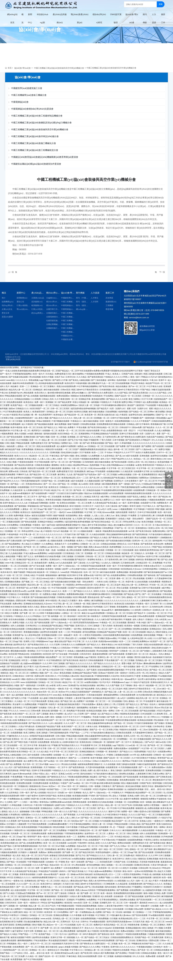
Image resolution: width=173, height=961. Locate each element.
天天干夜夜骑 (85, 452)
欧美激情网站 (72, 515)
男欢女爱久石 (71, 638)
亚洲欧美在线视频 (115, 789)
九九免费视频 (94, 456)
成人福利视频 (18, 695)
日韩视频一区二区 (113, 550)
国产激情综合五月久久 (57, 777)
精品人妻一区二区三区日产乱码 (118, 805)
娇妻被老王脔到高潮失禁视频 (62, 855)
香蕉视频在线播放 (31, 632)
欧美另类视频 (124, 644)
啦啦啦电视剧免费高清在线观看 (138, 493)
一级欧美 (98, 531)
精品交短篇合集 (87, 676)
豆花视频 (134, 868)
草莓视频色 (10, 600)
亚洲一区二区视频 (59, 437)
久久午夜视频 (22, 440)
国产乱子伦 (73, 440)
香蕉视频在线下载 (158, 424)
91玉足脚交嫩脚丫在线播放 (35, 707)
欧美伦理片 (69, 383)
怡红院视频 (66, 928)
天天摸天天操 (139, 922)
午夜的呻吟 (82, 843)
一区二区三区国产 (71, 449)
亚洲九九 (168, 937)
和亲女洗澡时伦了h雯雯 (130, 676)
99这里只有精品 (138, 383)
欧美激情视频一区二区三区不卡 (24, 497)
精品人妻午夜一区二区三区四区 (121, 449)
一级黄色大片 (158, 821)
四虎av (28, 515)
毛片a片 (56, 531)
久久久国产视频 (113, 685)
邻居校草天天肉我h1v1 (153, 887)
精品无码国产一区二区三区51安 (125, 821)
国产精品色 (163, 497)
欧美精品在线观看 (17, 629)
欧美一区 (78, 635)
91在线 (47, 490)
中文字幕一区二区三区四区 (152, 748)
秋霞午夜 (129, 582)
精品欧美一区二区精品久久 (133, 553)
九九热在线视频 (141, 582)
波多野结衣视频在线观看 (134, 770)
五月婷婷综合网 (156, 607)
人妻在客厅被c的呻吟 (83, 698)
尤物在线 (4, 377)
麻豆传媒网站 (78, 374)
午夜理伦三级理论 (151, 840)
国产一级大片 (6, 374)
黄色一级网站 (84, 600)
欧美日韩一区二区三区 (129, 726)
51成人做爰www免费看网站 (36, 553)
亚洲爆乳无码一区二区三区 (137, 654)
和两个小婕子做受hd (29, 796)
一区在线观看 (77, 679)
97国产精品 (145, 390)
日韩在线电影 (114, 569)
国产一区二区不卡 (124, 742)
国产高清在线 (24, 821)
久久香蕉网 (36, 399)
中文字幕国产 (73, 789)
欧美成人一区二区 (142, 459)
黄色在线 (45, 711)
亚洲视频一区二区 (102, 418)
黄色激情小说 (45, 745)
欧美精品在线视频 (94, 711)
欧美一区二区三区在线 (33, 427)
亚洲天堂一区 (36, 594)
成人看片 (97, 770)
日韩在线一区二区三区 (95, 556)
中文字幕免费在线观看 (13, 412)
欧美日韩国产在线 (103, 909)
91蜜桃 (110, 755)
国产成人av (120, 456)
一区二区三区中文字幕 (28, 745)
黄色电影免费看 (98, 399)
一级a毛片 (61, 512)
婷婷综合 (140, 559)
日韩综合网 (143, 868)
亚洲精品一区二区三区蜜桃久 (43, 386)
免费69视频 (19, 515)
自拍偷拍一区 (52, 862)
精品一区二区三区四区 (113, 849)
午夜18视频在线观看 (61, 421)
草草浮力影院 (135, 506)
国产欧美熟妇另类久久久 (38, 644)
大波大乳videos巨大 (43, 666)
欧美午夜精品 (17, 547)
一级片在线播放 (128, 666)
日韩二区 (80, 553)
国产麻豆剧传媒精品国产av (155, 572)
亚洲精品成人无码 (13, 827)
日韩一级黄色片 (121, 673)
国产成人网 (94, 478)
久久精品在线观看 (97, 534)
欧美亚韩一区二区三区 (50, 859)
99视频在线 (129, 792)
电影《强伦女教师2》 (136, 519)
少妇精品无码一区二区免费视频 (149, 563)
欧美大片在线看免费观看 (139, 648)
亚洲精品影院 (15, 660)
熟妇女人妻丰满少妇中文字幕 (133, 591)
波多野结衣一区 (75, 934)
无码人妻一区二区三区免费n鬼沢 (62, 707)
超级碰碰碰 (25, 811)
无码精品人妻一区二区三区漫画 (59, 412)
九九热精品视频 (16, 553)
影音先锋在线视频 (16, 619)
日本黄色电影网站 (150, 569)
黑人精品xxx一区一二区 (53, 925)
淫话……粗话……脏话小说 (155, 789)
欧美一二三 (68, 591)
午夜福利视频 (81, 383)
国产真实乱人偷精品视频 (79, 380)
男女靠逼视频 (35, 377)
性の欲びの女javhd (63, 509)
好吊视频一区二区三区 (155, 553)
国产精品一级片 (112, 443)
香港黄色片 (61, 900)
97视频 (77, 689)
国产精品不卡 (140, 613)
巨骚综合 (12, 594)
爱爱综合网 (21, 600)
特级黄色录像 (154, 862)
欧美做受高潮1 (39, 412)
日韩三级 (167, 374)
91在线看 (40, 575)
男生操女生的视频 (69, 764)
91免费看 (132, 515)
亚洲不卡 (163, 380)
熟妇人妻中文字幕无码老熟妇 (94, 525)
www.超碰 (132, 616)
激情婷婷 (111, 742)
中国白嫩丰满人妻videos (120, 915)
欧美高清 (165, 525)
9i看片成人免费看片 (67, 427)
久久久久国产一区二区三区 (75, 723)
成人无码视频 (6, 635)
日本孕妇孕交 (31, 626)
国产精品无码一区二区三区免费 (42, 471)
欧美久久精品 (66, 465)
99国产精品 (157, 547)
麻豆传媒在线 (163, 701)
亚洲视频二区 (51, 402)
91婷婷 (92, 796)
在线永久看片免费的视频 (80, 896)
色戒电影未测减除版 (123, 956)
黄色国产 (131, 405)
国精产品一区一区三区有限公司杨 (104, 729)
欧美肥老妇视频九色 (9, 843)
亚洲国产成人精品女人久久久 (156, 909)
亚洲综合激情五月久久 (160, 682)
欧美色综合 (29, 402)
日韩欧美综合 (18, 676)
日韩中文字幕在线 (47, 689)
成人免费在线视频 (150, 402)
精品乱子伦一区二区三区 (61, 490)
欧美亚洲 (13, 654)
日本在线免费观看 (71, 868)
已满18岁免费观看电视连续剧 (25, 846)
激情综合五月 (53, 950)
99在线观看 (76, 632)
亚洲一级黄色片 (107, 421)
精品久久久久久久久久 (9, 452)
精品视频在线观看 (35, 830)
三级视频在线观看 (121, 755)
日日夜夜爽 (79, 556)
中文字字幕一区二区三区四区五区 (121, 468)
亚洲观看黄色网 (135, 884)
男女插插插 (159, 720)
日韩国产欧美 (145, 783)
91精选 (145, 874)
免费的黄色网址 (159, 531)
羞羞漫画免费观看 (100, 654)
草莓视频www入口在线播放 (123, 465)
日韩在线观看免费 (128, 695)
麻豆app (90, 471)
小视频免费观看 (7, 434)
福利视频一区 (129, 912)
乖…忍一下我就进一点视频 (121, 827)
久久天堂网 (55, 644)
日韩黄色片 (107, 786)
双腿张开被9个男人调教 (78, 528)
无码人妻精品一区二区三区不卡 (134, 597)
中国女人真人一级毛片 (48, 774)
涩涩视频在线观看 (49, 635)
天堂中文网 (29, 931)
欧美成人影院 (94, 843)
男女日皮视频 (24, 415)
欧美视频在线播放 (147, 777)
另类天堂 (96, 497)
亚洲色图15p (14, 393)
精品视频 (4, 814)
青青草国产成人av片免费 (27, 588)
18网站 (17, 789)
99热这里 (166, 868)
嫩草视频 (62, 575)
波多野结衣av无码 (152, 896)
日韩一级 (78, 443)
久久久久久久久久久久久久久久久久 (47, 814)
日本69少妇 (71, 377)
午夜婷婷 (110, 673)
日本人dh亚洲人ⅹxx (162, 619)
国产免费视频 (107, 481)
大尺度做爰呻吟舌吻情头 (138, 380)
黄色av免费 (137, 427)
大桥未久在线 (102, 582)
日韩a (94, 761)
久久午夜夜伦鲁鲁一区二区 (66, 399)
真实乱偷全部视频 (133, 786)
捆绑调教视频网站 (122, 610)
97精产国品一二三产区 (79, 733)
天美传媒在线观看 (94, 695)
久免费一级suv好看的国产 (47, 874)
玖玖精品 (50, 374)
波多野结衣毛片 (20, 644)
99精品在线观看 (23, 443)
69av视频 (65, 950)
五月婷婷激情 (88, 462)
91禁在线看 (80, 711)
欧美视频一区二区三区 (72, 497)
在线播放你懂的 (113, 471)
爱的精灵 (132, 622)
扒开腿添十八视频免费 (16, 824)
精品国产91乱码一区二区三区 (158, 383)
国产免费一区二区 (27, 613)
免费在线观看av (63, 396)
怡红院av (75, 821)
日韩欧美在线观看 (124, 733)
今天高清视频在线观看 (128, 767)
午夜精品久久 (76, 421)
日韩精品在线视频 (108, 544)
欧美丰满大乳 (7, 572)
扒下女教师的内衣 (165, 626)
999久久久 (155, 717)
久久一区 (80, 937)
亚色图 (61, 792)
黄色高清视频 (65, 673)
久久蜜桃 (115, 726)
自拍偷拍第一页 (120, 896)
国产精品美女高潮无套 (138, 393)
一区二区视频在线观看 (33, 405)
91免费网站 (92, 638)
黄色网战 (31, 651)
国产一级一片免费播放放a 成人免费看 (86, 912)
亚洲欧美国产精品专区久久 (28, 559)
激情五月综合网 (31, 695)
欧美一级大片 (39, 374)
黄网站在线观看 (124, 843)
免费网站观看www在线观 (94, 550)
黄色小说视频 (20, 434)
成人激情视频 (155, 874)
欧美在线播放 (117, 736)
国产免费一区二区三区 (90, 893)
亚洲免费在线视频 (153, 770)
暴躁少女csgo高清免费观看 (93, 613)
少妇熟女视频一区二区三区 (74, 780)
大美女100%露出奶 (26, 726)
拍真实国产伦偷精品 (155, 437)
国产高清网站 (121, 953)
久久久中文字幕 (112, 799)
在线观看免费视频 (135, 840)
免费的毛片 (98, 925)
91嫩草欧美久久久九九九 (18, 736)
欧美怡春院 (119, 626)
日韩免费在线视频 (88, 424)
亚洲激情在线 (30, 881)
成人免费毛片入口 (107, 500)
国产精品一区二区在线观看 (50, 497)
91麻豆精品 (55, 456)
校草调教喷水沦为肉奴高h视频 (48, 556)
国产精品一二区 (17, 484)
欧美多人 (117, 374)
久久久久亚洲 (92, 641)
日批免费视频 (111, 412)
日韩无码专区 (17, 632)
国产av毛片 (150, 742)
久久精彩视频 (120, 881)
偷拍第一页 (64, 874)
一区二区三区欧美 (37, 550)
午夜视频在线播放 (52, 613)
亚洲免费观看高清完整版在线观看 (111, 424)
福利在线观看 (122, 512)
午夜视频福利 (48, 805)
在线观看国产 (134, 748)
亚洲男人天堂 (29, 641)
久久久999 (47, 663)
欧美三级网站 (29, 733)
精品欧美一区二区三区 (39, 456)
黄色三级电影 (121, 515)
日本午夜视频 (118, 440)
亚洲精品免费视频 (149, 676)
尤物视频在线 (166, 537)
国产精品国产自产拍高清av (85, 474)
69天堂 (25, 660)
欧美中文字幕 (152, 556)
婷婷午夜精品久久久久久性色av (78, 761)
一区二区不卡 (62, 767)
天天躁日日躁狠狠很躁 (144, 723)
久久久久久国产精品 (158, 393)
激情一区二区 (142, 666)
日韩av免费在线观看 (146, 616)
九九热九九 (106, 563)
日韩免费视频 (26, 525)
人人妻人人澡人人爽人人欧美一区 (52, 459)
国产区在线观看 (134, 446)
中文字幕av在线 (108, 840)
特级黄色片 (96, 616)
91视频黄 (135, 418)
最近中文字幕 (41, 748)
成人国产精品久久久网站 (108, 714)
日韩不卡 (18, 537)
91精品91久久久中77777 (124, 452)
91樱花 (19, 556)
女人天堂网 (77, 519)
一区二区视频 (112, 944)
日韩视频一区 (102, 751)
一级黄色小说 (18, 881)
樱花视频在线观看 (18, 651)
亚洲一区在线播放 (37, 569)
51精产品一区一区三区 (125, 528)
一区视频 (33, 660)
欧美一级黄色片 (117, 934)
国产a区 (86, 443)
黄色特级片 (72, 616)
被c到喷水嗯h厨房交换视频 (59, 393)
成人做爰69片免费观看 (66, 446)
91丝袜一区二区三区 (158, 585)
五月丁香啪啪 (110, 607)
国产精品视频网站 (13, 544)
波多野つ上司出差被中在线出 (74, 569)
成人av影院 (84, 484)
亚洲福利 (13, 528)
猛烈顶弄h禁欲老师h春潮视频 (83, 408)
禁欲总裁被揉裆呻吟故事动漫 (118, 534)
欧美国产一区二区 (158, 641)
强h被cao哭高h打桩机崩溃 (82, 874)
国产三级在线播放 (99, 380)
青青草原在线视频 (53, 500)
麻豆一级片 (6, 695)
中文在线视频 (70, 925)
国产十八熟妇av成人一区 (146, 449)
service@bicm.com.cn (139, 317)
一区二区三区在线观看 (18, 566)
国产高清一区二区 (145, 950)
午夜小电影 (83, 440)
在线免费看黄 (53, 519)
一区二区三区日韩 (77, 430)
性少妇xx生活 (155, 868)
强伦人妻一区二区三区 (83, 418)
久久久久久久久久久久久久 (51, 534)
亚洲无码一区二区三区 (142, 541)
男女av (157, 707)
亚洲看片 (150, 578)
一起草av (136, 871)
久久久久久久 (22, 380)
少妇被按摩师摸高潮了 (24, 418)
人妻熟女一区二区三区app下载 (34, 509)
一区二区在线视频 (114, 701)
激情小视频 (148, 893)
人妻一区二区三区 (125, 692)
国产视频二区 (83, 534)
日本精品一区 (30, 500)
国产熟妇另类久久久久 (38, 723)
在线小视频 (12, 462)
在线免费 (80, 862)
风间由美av (51, 799)
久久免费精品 (48, 544)
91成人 (108, 374)
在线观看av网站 (165, 751)
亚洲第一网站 (21, 840)
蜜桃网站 (55, 465)
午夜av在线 (29, 777)
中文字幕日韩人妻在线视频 (64, 610)
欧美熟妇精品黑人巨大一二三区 (75, 478)
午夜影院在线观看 (26, 462)
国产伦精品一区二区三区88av (141, 412)
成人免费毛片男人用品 (33, 761)
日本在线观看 (146, 714)
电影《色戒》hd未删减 (55, 550)
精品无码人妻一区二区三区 (20, 390)
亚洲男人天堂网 (12, 900)
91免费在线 (163, 481)
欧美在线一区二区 (142, 717)
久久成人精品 (43, 751)
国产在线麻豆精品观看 (18, 377)
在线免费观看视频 (122, 421)
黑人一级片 (23, 944)
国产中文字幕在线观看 (33, 959)
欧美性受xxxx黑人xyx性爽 (24, 591)
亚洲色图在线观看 (8, 783)
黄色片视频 (37, 925)
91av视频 (18, 729)
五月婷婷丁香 (156, 604)
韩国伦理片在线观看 (54, 449)
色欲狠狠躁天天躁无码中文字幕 (65, 944)
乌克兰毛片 (100, 506)
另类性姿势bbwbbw (65, 578)
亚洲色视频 (145, 456)
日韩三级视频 (68, 556)
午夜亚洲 (116, 402)
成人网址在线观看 (19, 468)
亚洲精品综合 (155, 629)
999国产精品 (25, 770)
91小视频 (159, 928)
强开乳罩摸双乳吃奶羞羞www (86, 622)
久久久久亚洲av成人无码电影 (33, 789)
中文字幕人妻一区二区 (20, 430)
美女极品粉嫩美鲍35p (33, 922)
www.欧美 (77, 903)
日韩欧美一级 (79, 604)
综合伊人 (154, 704)
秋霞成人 (41, 500)
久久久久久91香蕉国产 (141, 421)
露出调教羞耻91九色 (97, 383)
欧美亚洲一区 (91, 415)
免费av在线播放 (127, 931)
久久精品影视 (122, 884)
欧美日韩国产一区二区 (40, 408)
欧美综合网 (158, 544)
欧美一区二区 (125, 944)
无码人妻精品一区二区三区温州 (107, 585)
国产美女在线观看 (146, 852)
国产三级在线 (80, 563)
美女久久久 (30, 638)
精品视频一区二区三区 (155, 685)
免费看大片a (61, 607)
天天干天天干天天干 (71, 717)
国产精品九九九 (51, 427)
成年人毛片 (5, 386)
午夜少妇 (154, 380)
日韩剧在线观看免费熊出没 (122, 937)
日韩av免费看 (47, 755)
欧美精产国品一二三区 (57, 789)
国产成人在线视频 (31, 396)
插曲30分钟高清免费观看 (23, 383)
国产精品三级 (111, 692)
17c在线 (89, 541)
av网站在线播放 (125, 474)
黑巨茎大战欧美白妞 (106, 415)
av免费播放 (71, 846)
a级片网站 (105, 497)
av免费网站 (59, 522)
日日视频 (129, 909)
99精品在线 (31, 572)
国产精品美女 (149, 427)
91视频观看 (121, 840)
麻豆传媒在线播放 (96, 412)
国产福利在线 (150, 575)
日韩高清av (66, 648)
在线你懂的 (130, 604)
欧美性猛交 (59, 415)
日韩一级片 (25, 792)
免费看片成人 (67, 443)
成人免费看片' (79, 701)
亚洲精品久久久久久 (22, 877)
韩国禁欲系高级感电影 (129, 714)
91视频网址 (86, 717)
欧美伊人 (81, 541)
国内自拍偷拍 (86, 774)
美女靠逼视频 (98, 887)
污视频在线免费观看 (156, 500)
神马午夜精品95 (90, 934)
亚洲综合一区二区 (117, 582)
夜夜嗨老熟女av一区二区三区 (95, 629)
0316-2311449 (142, 314)
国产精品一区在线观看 (16, 862)
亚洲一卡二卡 (35, 440)
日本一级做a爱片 (65, 635)
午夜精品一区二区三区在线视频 (113, 622)
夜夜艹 (51, 509)
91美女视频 (82, 427)
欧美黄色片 (63, 758)
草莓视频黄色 (104, 726)
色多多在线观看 (93, 430)
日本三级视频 (129, 559)
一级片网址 (77, 629)
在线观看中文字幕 (141, 471)
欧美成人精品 (31, 459)
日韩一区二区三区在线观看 (127, 711)
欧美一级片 (121, 500)
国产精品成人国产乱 (132, 594)
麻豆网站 (101, 685)
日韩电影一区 (148, 396)
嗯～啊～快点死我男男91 (42, 415)
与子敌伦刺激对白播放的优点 (102, 733)
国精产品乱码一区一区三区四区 (128, 396)
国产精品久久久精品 (99, 537)
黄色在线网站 (44, 619)
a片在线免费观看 (116, 493)
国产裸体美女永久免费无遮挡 (100, 393)
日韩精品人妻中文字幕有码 (138, 424)
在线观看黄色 (36, 654)
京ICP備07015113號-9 (120, 362)
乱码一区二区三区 (91, 572)
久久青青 (9, 515)
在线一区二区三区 (15, 575)
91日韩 (93, 783)
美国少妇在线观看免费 (66, 386)
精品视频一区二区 (68, 531)
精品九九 (151, 632)
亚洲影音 (96, 896)
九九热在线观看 (66, 563)
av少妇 (6, 415)
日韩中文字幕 (34, 840)
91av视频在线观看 (157, 915)
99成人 (134, 950)
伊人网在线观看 (27, 393)
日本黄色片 (158, 947)
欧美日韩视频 (148, 522)
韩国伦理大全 (20, 830)
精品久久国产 (165, 673)
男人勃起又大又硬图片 (31, 544)
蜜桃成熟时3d (160, 786)
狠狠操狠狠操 (83, 537)
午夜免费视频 (17, 777)
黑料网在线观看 (7, 456)
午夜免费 (163, 881)
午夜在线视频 (68, 559)
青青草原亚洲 (148, 465)
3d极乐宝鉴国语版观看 (161, 390)
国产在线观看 (158, 446)
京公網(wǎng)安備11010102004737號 (152, 362)
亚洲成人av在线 (65, 774)
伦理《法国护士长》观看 (120, 408)
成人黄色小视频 (42, 418)
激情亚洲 (140, 405)
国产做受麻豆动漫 (157, 843)
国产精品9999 (29, 541)
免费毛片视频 (164, 449)
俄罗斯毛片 (36, 430)
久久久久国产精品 (70, 811)
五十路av (156, 525)
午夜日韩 (15, 578)
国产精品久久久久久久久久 (61, 418)
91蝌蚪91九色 (22, 474)
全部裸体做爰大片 (90, 748)
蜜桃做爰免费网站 (111, 695)
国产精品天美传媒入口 (78, 871)
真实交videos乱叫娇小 (46, 578)
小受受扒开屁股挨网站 (92, 635)
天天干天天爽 (147, 399)
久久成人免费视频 (162, 430)
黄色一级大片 (139, 685)
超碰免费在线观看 (8, 940)
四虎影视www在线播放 (108, 641)
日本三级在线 (112, 506)
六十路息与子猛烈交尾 (140, 682)
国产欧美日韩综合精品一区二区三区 (103, 427)
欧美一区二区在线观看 (78, 739)
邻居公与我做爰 (79, 402)
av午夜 (10, 478)
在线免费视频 (165, 556)
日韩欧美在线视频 (118, 497)
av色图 (30, 434)
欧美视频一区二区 (38, 821)
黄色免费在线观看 (15, 402)
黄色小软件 (127, 871)
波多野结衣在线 (135, 415)
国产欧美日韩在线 (107, 386)
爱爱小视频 (127, 663)
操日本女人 (55, 547)
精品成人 (154, 654)
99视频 (160, 635)
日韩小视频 (10, 443)
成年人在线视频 (17, 626)
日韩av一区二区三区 (52, 478)
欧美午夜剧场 (17, 427)
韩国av (163, 490)
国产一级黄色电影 (147, 418)
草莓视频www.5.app (45, 641)
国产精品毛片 (103, 408)
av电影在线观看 (55, 553)
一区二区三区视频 (15, 421)
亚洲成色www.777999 (159, 478)
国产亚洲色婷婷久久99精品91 (138, 440)
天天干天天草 (6, 871)
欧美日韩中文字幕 (75, 575)
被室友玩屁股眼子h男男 (42, 515)
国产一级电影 (124, 484)
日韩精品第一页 (153, 490)
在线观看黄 (104, 827)
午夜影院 (14, 415)
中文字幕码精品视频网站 (87, 386)
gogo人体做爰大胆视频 (69, 947)
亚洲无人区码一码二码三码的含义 (142, 462)
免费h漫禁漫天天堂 (63, 374)
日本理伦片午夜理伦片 (9, 915)
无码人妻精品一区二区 (132, 701)
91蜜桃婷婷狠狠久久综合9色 (107, 676)
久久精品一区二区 (8, 559)
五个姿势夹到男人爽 (111, 437)
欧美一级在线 (107, 893)
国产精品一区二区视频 (67, 484)
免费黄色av (144, 478)
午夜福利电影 (13, 534)
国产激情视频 (20, 506)
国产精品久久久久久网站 (91, 437)
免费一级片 (39, 402)
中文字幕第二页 (102, 915)
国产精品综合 (46, 506)
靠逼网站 (91, 559)
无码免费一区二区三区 (20, 833)
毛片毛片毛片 (105, 682)
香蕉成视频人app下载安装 (40, 380)
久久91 (43, 519)
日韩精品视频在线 (33, 629)
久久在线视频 (110, 764)
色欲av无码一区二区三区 (47, 692)
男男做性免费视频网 (12, 424)
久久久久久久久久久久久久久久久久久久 (121, 600)
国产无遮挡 (92, 670)
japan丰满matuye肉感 (22, 774)
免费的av (43, 852)
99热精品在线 (77, 572)
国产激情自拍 (118, 786)
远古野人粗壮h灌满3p (147, 679)
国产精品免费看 (88, 689)
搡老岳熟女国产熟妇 (63, 641)
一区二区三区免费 (84, 503)
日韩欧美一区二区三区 (90, 544)
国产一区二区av (50, 484)
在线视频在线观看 (100, 493)
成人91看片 (28, 666)
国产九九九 (136, 484)
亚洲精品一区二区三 (38, 950)
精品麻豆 (15, 386)
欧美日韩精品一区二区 (67, 434)
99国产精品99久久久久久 (122, 459)
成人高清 (17, 855)
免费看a (152, 799)
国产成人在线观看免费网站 (114, 575)
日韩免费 (160, 515)
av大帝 (133, 755)
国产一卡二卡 (145, 767)
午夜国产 (52, 493)
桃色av (129, 500)
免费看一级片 (52, 566)
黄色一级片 (135, 377)
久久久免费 (10, 840)
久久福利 (45, 840)
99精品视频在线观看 (13, 396)
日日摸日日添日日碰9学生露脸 (70, 493)
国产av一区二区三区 (137, 386)
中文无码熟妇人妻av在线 (68, 676)
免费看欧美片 (163, 503)
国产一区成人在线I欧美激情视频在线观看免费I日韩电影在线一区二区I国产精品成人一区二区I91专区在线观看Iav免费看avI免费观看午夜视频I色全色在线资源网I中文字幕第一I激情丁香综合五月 (80, 371)
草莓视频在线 (33, 506)
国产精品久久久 (94, 644)
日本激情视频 (105, 390)
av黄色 (138, 465)
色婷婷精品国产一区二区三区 (43, 512)
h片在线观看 (105, 821)
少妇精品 (87, 497)
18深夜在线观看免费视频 (104, 648)
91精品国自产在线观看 (48, 871)
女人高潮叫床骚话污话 (33, 490)
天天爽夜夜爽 (109, 884)
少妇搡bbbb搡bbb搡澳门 (58, 824)
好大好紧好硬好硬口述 (160, 471)
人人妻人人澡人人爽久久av (103, 515)
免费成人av (82, 446)
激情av (12, 408)
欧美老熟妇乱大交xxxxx (131, 569)
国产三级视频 (43, 714)
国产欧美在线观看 (119, 462)
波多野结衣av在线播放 (98, 569)
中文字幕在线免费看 (126, 808)
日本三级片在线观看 (31, 755)
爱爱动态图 (154, 940)
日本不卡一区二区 (164, 452)
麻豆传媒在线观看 (51, 390)
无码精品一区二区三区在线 (49, 682)
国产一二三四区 (21, 802)
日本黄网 (41, 685)
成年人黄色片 (138, 619)
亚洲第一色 (54, 503)
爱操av (43, 607)
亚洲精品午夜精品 (45, 522)
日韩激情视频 (117, 594)
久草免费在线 (14, 814)
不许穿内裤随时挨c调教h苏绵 (113, 405)
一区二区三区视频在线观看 (139, 739)
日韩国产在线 (128, 374)
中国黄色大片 (106, 402)
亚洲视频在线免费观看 (65, 909)
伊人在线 (148, 638)
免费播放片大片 (24, 720)
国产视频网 (104, 830)
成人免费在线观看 (36, 739)
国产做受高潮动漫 (95, 377)
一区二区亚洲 (73, 459)
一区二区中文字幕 (20, 569)
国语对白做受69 (94, 588)
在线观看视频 (23, 487)
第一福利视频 (93, 402)
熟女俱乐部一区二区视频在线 (15, 786)
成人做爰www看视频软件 (20, 493)
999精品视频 (47, 811)
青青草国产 (114, 651)
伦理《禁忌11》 (130, 430)
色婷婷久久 (67, 729)
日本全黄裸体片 (132, 481)
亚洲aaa (101, 673)
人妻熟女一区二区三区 (25, 446)
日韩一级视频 (95, 786)
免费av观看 (151, 956)
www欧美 (16, 679)
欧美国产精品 (17, 405)
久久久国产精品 (121, 393)
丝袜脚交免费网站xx (69, 405)
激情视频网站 (149, 415)
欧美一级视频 (127, 657)
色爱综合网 (39, 676)
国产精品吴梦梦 (65, 402)
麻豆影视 (7, 679)
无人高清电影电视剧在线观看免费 (49, 383)
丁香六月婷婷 (106, 440)
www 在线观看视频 (75, 512)
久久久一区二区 (162, 427)
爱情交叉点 (122, 544)
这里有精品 (106, 679)
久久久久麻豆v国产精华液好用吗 (109, 619)
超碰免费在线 (153, 591)
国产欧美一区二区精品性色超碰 (87, 490)
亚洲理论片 (119, 481)
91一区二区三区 (109, 588)
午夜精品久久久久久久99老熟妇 (27, 616)
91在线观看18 (150, 701)
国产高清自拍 (102, 796)
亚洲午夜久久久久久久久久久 (123, 947)
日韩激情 (69, 698)
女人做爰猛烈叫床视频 (134, 789)
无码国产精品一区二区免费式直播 (55, 481)
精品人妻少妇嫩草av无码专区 (120, 525)
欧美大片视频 (48, 377)
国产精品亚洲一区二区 (74, 415)
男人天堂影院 (119, 704)
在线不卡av (60, 377)
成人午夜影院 (122, 415)
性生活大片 (52, 792)
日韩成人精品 (29, 575)
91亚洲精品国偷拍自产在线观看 (104, 434)
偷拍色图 (11, 446)
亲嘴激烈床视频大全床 (162, 692)
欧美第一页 (64, 430)
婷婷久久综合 (100, 591)
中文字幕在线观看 (42, 462)
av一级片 (123, 503)
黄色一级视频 (85, 515)
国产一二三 (28, 537)
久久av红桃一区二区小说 (136, 745)
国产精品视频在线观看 (44, 424)
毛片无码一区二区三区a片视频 (36, 764)
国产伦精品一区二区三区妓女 (97, 937)
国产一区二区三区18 (148, 481)
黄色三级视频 (81, 456)
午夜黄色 (69, 670)
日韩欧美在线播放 (43, 465)
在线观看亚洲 (112, 767)
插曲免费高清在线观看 (85, 651)
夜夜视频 (71, 937)
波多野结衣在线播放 (159, 456)
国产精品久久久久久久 (83, 591)
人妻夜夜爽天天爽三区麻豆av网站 (154, 600)
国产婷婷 (149, 849)
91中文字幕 (131, 670)
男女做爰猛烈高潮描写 (58, 940)
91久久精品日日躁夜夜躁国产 (78, 692)
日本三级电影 (94, 626)
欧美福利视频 (164, 462)
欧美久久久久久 (21, 456)
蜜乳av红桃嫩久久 (80, 393)
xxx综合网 (72, 843)
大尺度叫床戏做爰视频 (95, 767)
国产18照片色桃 (21, 742)
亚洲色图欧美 (80, 471)
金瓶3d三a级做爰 (16, 459)
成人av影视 (83, 610)
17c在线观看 (150, 405)
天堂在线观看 (128, 550)
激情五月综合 (143, 670)
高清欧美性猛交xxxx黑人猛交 (12, 648)
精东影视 (68, 903)
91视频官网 (94, 440)
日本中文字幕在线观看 (147, 512)
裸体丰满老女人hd (158, 459)
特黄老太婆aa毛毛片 (153, 566)
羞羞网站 (67, 468)
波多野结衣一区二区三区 (95, 833)
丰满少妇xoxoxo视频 (97, 468)
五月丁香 (46, 616)
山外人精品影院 (56, 723)
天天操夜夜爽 (126, 877)
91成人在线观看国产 (92, 840)
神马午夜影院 (75, 506)
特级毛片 (133, 512)
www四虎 (65, 572)
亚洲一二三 (25, 386)
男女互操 (165, 707)
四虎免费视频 (115, 547)
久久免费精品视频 (29, 704)
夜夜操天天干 (61, 544)
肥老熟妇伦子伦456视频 (92, 607)
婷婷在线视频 (150, 635)
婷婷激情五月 (98, 692)
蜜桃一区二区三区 (124, 578)
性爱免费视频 (28, 449)
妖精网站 (131, 698)
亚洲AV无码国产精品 (48, 796)
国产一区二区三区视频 (107, 474)
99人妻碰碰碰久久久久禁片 (150, 846)
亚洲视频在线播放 (13, 582)
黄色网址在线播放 (141, 629)
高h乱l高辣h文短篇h (69, 452)
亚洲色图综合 (141, 528)
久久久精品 (82, 377)
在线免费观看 (39, 537)
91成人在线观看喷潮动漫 (111, 430)
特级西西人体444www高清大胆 (79, 585)
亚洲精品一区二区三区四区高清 (140, 707)
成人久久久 (14, 811)
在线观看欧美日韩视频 (78, 666)
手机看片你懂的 (99, 717)
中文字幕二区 (90, 512)
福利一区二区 (142, 881)
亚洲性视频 (55, 452)
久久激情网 (41, 541)
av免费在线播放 (140, 500)
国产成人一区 (103, 808)
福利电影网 (157, 541)
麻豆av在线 (161, 742)
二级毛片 (32, 944)
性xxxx (45, 786)
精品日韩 (51, 607)
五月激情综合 (87, 648)
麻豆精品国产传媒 (13, 449)
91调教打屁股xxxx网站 (107, 638)
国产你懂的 (123, 506)
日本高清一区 (62, 739)
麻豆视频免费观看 (110, 484)
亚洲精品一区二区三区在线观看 (101, 446)
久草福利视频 (126, 443)
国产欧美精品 (54, 443)
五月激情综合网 (128, 563)
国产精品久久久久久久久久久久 (79, 663)
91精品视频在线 (45, 827)
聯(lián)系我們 (131, 291)
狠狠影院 (47, 421)
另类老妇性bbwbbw (34, 484)
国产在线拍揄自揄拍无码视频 (118, 541)
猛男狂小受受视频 (151, 805)
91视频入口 (55, 648)
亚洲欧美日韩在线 (113, 556)
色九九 (86, 792)
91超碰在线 (162, 799)
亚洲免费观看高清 (149, 474)
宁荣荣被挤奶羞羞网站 (22, 374)
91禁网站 (7, 569)
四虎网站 (62, 594)
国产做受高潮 (147, 544)
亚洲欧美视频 (153, 859)
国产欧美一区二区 (31, 547)
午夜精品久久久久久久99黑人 (116, 377)
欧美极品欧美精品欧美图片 (74, 695)
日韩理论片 (147, 610)
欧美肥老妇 (54, 783)
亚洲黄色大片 (6, 622)
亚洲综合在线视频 (67, 503)
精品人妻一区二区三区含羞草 (54, 440)
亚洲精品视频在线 (87, 751)
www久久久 (56, 591)
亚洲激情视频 (119, 928)
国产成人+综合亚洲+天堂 (53, 670)
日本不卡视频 (146, 726)
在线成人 (122, 519)
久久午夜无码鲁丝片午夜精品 (144, 758)
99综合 (44, 903)
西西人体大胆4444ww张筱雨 (101, 881)
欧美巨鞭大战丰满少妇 (110, 931)
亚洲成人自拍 (146, 821)
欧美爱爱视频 (147, 871)
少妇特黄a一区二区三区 (157, 613)
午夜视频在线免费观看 (94, 374)
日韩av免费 (36, 711)
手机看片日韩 (137, 761)
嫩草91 (47, 868)
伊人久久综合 (158, 440)
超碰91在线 (60, 805)
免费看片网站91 (49, 818)
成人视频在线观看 (55, 541)
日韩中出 (7, 881)
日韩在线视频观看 (96, 660)
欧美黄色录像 (65, 519)
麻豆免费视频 (61, 424)
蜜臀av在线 (14, 471)
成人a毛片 (102, 509)
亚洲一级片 (112, 566)
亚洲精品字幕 (85, 399)
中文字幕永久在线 (155, 386)
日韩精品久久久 (22, 408)
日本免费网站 (13, 525)
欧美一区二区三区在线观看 (40, 610)
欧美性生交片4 (45, 695)
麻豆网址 (62, 474)
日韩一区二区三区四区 (60, 408)
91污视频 (122, 638)
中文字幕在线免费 (146, 430)
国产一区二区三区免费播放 (120, 629)
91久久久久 (14, 711)
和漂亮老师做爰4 (36, 758)
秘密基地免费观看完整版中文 (68, 525)
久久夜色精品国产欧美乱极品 (112, 478)
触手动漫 (51, 525)
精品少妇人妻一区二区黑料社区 (135, 585)
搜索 (161, 4)
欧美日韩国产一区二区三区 (24, 714)
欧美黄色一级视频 (53, 569)
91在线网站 (109, 396)
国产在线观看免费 (39, 493)
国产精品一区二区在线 (123, 723)
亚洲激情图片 (111, 519)
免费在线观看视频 (55, 833)
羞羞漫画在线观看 (82, 578)
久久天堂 (30, 622)
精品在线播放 (122, 386)
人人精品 (19, 657)
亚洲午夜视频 (133, 503)
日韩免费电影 (108, 528)
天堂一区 (69, 689)
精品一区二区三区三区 (19, 673)
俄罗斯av (126, 761)
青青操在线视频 (97, 443)
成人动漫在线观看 (18, 890)
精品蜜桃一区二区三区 (34, 849)
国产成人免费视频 (14, 764)
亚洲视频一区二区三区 (94, 553)
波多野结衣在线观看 (49, 632)
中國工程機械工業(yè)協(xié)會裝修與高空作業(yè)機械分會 (59, 68)
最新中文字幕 (114, 811)
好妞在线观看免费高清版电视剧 (116, 635)
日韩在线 (24, 471)
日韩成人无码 (48, 399)
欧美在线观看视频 (29, 827)
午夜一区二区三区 (79, 468)
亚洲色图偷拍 (132, 478)
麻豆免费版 (160, 412)
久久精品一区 (45, 588)
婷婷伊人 (63, 666)
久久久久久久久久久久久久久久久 (34, 452)
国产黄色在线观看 (29, 522)
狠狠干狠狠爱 (73, 424)
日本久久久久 (116, 830)
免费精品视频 (122, 572)
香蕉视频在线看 (98, 720)
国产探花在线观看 (15, 437)
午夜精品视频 (163, 405)
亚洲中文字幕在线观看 (129, 434)
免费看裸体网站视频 (75, 594)
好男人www (112, 509)
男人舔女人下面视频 (118, 796)
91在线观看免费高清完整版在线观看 (116, 490)
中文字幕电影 (139, 509)
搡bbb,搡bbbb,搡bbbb (153, 663)
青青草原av (44, 802)
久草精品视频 (31, 619)
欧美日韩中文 (118, 859)
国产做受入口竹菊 (60, 380)
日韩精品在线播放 (22, 399)
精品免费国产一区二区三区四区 (59, 657)
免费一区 (39, 868)
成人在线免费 (107, 896)
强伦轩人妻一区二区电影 (89, 405)
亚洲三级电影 (95, 484)
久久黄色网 (168, 604)
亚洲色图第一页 (58, 585)
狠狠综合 (5, 673)
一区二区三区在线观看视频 (118, 383)
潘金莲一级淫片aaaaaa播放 (78, 849)
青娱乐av (88, 493)
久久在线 (36, 720)
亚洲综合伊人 (55, 559)
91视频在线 (25, 900)
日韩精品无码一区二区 (24, 563)
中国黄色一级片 (39, 525)
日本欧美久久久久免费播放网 (73, 644)
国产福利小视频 (43, 437)
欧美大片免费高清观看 (145, 452)
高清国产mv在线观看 (77, 588)
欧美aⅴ (62, 692)
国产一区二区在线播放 (29, 519)
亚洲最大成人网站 (20, 610)
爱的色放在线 (94, 597)
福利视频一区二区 (58, 616)
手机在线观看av (89, 704)
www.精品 (10, 380)
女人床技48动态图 (33, 635)
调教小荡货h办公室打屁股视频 (34, 679)
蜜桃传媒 (38, 434)
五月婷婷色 (8, 616)
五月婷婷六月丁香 (80, 509)
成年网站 (112, 380)
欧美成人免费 (43, 717)
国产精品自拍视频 (147, 711)
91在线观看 (72, 619)
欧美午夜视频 (97, 758)
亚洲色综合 (39, 449)
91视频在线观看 (150, 818)
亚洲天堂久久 (81, 626)
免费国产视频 (104, 877)
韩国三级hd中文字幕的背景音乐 (85, 390)
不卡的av (109, 452)
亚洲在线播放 (113, 780)
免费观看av (26, 814)
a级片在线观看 (132, 456)
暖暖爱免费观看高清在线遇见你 (93, 449)
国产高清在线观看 (131, 777)
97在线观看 (100, 471)
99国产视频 (69, 626)
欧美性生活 (54, 487)
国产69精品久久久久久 (96, 855)
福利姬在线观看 (50, 434)
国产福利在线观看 (42, 622)
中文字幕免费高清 (54, 660)
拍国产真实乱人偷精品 (137, 497)
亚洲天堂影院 (122, 648)
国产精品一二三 (92, 862)
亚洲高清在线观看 (18, 585)
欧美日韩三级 (84, 616)
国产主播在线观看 (54, 468)
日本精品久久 (80, 670)
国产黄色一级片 (69, 537)
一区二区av (156, 689)
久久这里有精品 (107, 456)
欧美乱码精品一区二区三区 (115, 925)
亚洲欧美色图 (29, 437)
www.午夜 (9, 563)
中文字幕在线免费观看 (37, 824)
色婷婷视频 (122, 380)
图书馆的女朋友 (124, 887)
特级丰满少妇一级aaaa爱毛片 (101, 610)
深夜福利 (138, 374)
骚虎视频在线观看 (47, 396)
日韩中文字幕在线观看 (120, 418)
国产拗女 (145, 704)
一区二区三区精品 (51, 405)
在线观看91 (94, 739)
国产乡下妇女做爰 (37, 566)
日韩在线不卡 (125, 427)
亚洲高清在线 (85, 742)
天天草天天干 (88, 506)
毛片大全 (76, 922)
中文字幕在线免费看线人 (41, 528)
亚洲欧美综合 (142, 940)
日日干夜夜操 (134, 544)
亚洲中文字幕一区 (58, 937)
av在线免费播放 (60, 528)
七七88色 (9, 802)
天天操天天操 (70, 534)
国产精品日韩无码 (86, 852)
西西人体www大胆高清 (99, 547)
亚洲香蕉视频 (29, 421)
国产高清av (138, 663)
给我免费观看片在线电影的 (91, 396)
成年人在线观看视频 (148, 833)
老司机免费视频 (89, 632)
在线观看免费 (139, 490)
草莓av (39, 421)
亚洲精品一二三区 (27, 578)
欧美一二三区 (98, 452)
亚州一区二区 (73, 786)
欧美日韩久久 (41, 393)
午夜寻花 (98, 575)
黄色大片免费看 (74, 607)
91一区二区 (8, 789)
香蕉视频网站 (123, 607)
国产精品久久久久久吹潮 (117, 399)
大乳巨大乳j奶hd (163, 711)
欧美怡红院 (119, 604)
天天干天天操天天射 (39, 487)
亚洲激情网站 (84, 434)
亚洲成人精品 (53, 701)
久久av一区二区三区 (89, 868)
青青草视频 (157, 783)
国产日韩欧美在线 (164, 777)
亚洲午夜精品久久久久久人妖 (15, 503)
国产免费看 (121, 446)
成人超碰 (43, 698)
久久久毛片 (129, 717)
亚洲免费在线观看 (24, 783)
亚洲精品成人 (138, 742)
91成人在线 (105, 465)
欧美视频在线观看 (80, 796)
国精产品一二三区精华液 (79, 758)
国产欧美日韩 (86, 953)
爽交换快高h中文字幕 (162, 780)
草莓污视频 (160, 509)
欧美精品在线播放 (88, 685)
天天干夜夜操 (49, 767)
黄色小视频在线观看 (130, 783)
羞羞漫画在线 (35, 786)
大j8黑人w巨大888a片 (63, 808)
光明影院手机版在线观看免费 (93, 566)
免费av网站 (18, 604)
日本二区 (97, 745)
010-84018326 (157, 310)
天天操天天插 (68, 884)
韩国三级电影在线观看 (153, 374)
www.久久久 (55, 764)
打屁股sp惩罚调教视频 (152, 484)
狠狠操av (75, 396)
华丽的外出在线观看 (128, 729)
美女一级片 (71, 862)
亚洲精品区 (38, 390)
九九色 (70, 474)
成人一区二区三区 (51, 931)
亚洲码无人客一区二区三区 (109, 657)
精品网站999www (81, 465)
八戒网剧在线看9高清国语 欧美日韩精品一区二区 (21, 670)
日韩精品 (24, 915)
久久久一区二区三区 (143, 525)
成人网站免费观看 (68, 931)
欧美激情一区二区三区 (99, 707)
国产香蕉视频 (75, 462)
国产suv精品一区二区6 (110, 597)
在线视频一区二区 (50, 430)
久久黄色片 (124, 868)
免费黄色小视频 (50, 594)
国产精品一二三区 (118, 707)
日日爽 (42, 799)
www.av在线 (93, 500)
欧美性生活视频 (81, 412)
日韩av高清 (66, 390)
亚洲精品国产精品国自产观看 (109, 632)
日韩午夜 (30, 676)
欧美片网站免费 (80, 597)
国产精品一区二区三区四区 (160, 670)
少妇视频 (82, 638)
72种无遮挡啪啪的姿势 (30, 481)
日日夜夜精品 (69, 553)
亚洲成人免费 (86, 770)
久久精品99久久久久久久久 (110, 761)
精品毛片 (83, 660)
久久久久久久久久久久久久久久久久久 (149, 443)
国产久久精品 (9, 893)
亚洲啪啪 (27, 604)
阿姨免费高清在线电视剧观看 (74, 500)
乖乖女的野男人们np (132, 522)
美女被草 (16, 704)
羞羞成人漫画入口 (104, 704)
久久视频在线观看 (92, 481)
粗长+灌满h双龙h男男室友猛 (147, 550)
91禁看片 (138, 402)
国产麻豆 (20, 818)
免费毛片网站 (127, 402)
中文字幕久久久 (149, 506)
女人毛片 (9, 767)
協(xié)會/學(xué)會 (40, 29)
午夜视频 (165, 717)
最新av (133, 607)
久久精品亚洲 (127, 471)
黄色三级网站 (134, 399)
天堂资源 (46, 591)
